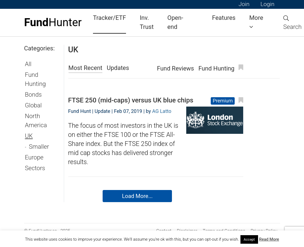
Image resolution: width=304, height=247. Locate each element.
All (28, 64)
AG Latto (161, 111)
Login (268, 4)
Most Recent (86, 67)
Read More (269, 239)
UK (29, 135)
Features (223, 17)
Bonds (33, 94)
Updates (118, 67)
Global (33, 105)
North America (36, 121)
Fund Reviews (175, 68)
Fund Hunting (35, 79)
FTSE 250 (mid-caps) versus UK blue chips (130, 100)
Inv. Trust (147, 22)
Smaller (39, 146)
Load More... (137, 196)
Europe (34, 157)
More (256, 22)
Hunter (53, 22)
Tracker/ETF (109, 17)
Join (244, 4)
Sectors (35, 168)
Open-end (175, 22)
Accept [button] (249, 239)
